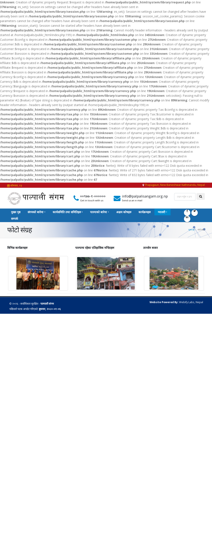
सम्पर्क (14, 219)
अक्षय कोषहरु (123, 212)
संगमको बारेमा (35, 212)
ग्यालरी (161, 212)
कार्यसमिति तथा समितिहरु (67, 212)
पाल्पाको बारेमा (98, 212)
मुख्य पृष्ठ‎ (15, 212)
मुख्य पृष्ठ (191, 229)
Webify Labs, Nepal (191, 302)
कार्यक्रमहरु (145, 212)
